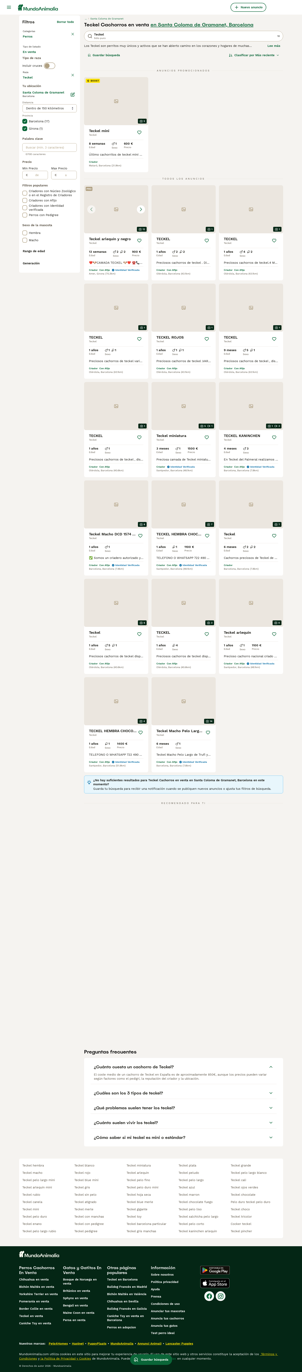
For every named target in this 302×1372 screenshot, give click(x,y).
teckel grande (241, 1165)
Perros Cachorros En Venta (37, 1270)
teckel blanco (84, 1165)
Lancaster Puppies (179, 1343)
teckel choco (240, 1209)
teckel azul (187, 1187)
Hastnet (78, 1343)
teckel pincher (241, 1231)
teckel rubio (31, 1195)
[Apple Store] (215, 1283)
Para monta (34, 69)
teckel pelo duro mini (142, 1187)
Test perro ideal (163, 1333)
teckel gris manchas (141, 1231)
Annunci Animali (149, 1343)
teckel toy (134, 1216)
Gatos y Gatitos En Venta (82, 1270)
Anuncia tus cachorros (167, 1318)
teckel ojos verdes (244, 1187)
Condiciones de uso (165, 1304)
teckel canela (32, 1202)
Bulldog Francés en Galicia (127, 1309)
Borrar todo (65, 22)
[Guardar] (139, 132)
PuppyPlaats (97, 1343)
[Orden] (254, 55)
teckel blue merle (140, 1202)
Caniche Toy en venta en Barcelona (125, 1318)
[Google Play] (215, 1270)
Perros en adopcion (121, 1327)
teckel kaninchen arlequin (198, 1231)
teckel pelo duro (34, 1216)
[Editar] (73, 204)
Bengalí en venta (75, 1305)
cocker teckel (241, 1224)
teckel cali (238, 1180)
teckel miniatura (139, 1165)
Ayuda (155, 1289)
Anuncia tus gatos (164, 1326)
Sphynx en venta (75, 1298)
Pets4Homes (58, 1343)
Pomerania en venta (34, 1301)
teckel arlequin (138, 1173)
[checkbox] (25, 112)
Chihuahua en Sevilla (123, 1301)
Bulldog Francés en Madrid (127, 1287)
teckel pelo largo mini (38, 1180)
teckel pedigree (85, 1231)
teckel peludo (189, 1173)
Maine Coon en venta (78, 1313)
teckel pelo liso (190, 1209)
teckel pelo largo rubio (39, 1231)
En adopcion (57, 59)
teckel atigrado (85, 1202)
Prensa (156, 1296)
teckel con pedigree (89, 1224)
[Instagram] (220, 1296)
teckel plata (187, 1165)
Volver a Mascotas (37, 31)
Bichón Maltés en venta (36, 1287)
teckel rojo (82, 1173)
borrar (69, 93)
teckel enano (32, 1224)
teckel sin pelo (85, 1195)
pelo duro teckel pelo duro (250, 1202)
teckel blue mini (86, 1180)
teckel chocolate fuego (196, 1202)
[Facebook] (209, 1296)
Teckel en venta (31, 1316)
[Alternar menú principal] (9, 7)
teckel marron (189, 1195)
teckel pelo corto (191, 1224)
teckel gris (82, 1187)
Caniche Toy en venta (35, 1323)
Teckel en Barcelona (122, 1279)
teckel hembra (33, 1165)
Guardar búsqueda (104, 55)
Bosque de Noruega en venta (80, 1281)
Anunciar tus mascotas (168, 1311)
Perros (28, 40)
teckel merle (83, 1209)
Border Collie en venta (36, 1309)
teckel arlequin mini (37, 1187)
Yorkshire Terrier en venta (38, 1294)
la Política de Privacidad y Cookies (65, 1358)
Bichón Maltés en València (126, 1294)
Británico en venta (76, 1291)
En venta (32, 59)
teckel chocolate (243, 1195)
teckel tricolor (241, 1216)
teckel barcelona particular (146, 1224)
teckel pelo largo (191, 1180)
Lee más (273, 46)
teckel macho (32, 1173)
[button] (116, 209)
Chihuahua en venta (34, 1279)
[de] (38, 284)
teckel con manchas (89, 1216)
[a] (67, 284)
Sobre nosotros (162, 1274)
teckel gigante (137, 1209)
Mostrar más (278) (60, 186)
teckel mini (30, 1209)
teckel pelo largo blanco (249, 1173)
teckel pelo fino (138, 1180)
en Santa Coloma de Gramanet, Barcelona (201, 25)
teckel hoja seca (139, 1195)
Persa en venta (74, 1320)
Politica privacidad (164, 1282)
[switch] (49, 84)
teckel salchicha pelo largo (198, 1216)
